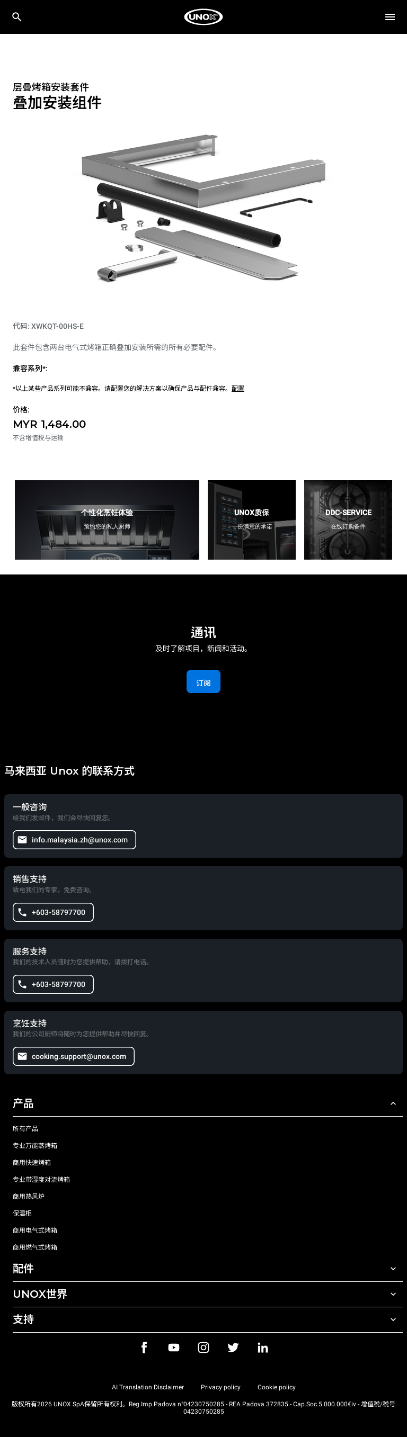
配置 (238, 388)
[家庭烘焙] (203, 17)
